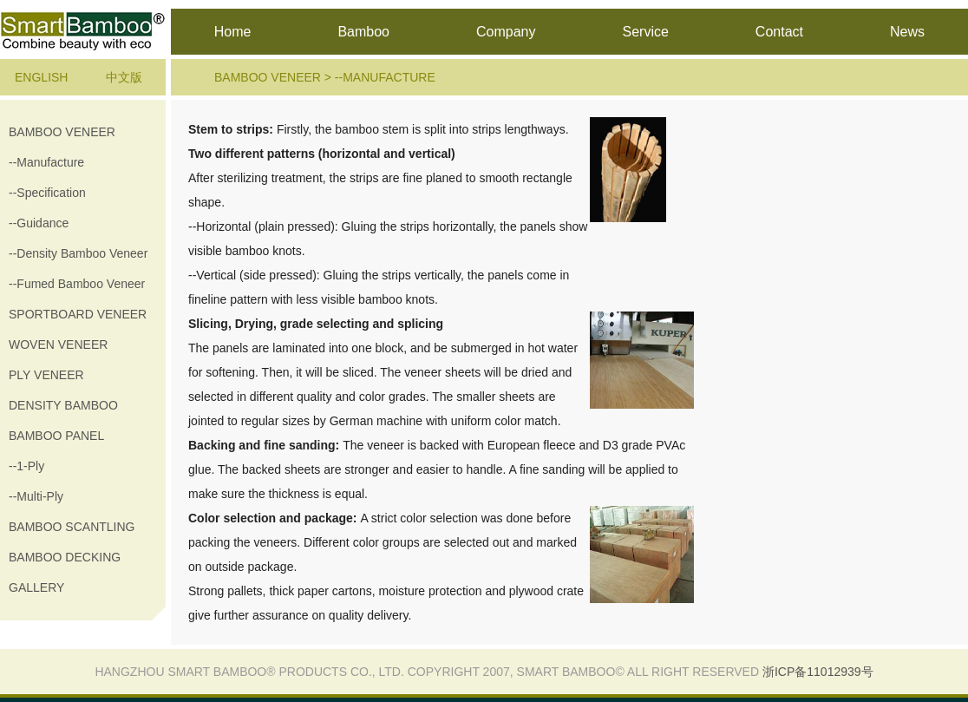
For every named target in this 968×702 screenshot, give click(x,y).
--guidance (39, 223)
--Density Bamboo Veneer (78, 253)
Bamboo (363, 31)
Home (233, 31)
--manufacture (46, 162)
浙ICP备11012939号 (817, 672)
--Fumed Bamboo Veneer (77, 284)
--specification (47, 193)
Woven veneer (58, 344)
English (41, 77)
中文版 (124, 77)
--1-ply (26, 466)
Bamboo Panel (56, 436)
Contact (779, 31)
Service (645, 31)
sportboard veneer (78, 314)
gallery (36, 587)
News (907, 31)
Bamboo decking (65, 557)
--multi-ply (36, 496)
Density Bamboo (63, 405)
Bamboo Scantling (71, 527)
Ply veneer (46, 375)
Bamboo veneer (62, 132)
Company (505, 31)
